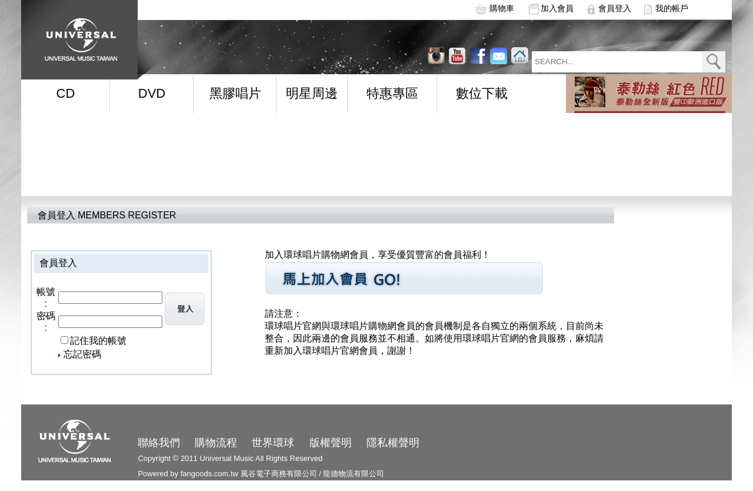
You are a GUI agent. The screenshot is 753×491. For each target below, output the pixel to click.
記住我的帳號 (98, 341)
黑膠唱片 (235, 93)
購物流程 (216, 443)
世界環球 (273, 443)
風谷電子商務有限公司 (279, 473)
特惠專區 (392, 93)
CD (65, 93)
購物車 (501, 8)
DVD (151, 93)
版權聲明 (330, 443)
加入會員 (557, 8)
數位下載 (482, 93)
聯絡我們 (159, 443)
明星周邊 (312, 93)
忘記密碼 (82, 354)
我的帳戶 (671, 8)
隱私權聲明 (392, 443)
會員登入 (614, 8)
